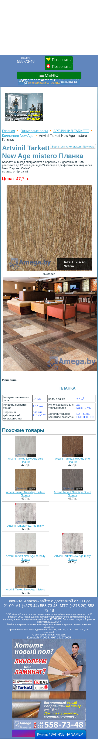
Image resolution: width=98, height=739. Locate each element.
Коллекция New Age (18, 135)
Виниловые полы (34, 131)
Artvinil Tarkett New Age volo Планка (25, 460)
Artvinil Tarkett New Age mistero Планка (25, 494)
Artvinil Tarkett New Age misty (25, 525)
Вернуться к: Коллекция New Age (73, 146)
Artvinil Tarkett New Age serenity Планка (25, 557)
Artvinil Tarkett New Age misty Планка (72, 557)
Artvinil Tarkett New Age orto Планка (72, 460)
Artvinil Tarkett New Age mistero (25, 589)
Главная (8, 131)
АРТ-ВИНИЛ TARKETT (71, 131)
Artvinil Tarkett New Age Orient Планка (72, 494)
